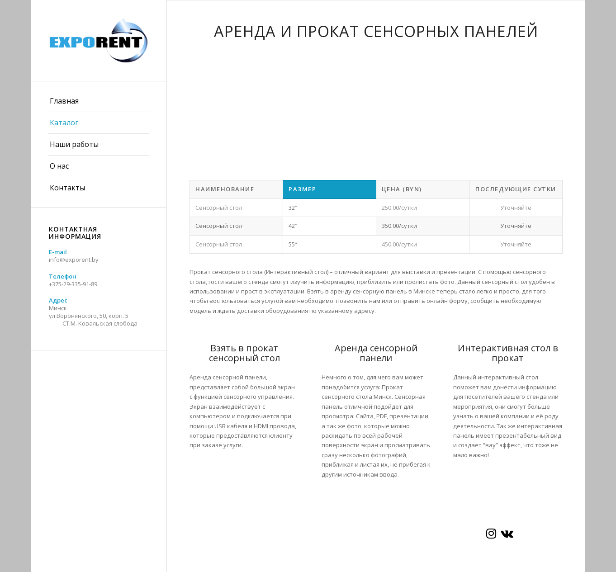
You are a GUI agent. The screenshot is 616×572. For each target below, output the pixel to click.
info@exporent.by (74, 259)
